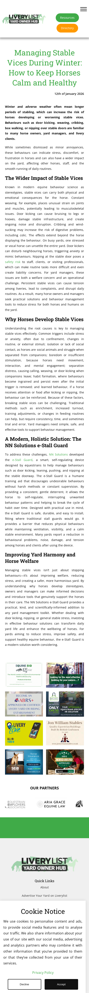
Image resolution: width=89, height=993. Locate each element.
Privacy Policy (43, 972)
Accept (61, 984)
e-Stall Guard (22, 460)
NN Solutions (58, 454)
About (44, 887)
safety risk (12, 262)
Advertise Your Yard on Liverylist (44, 896)
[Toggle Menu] (83, 9)
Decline (24, 984)
